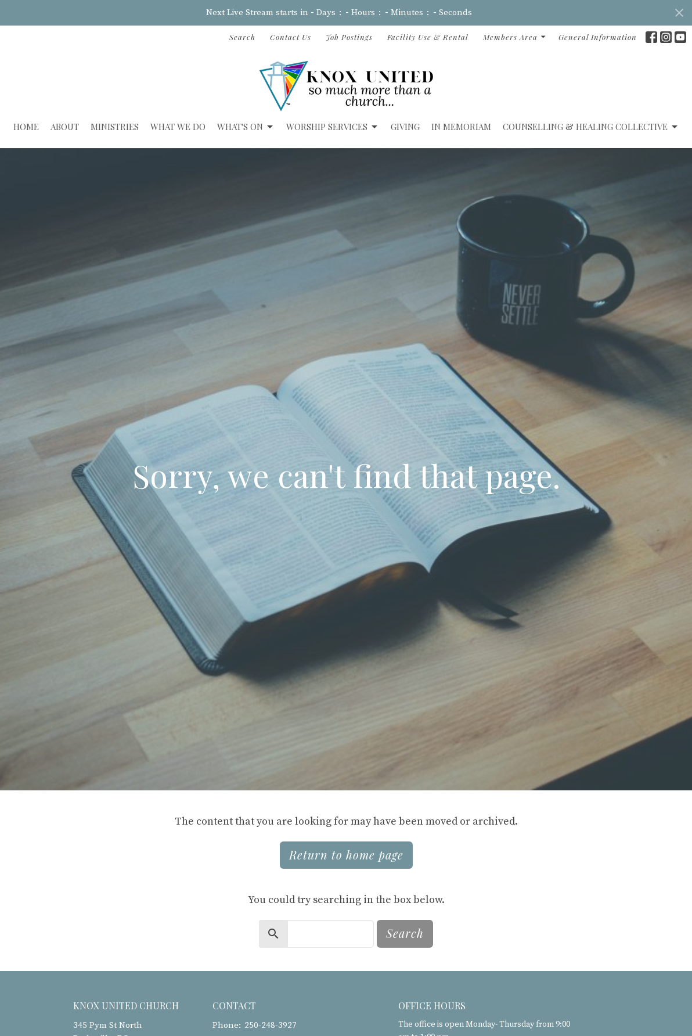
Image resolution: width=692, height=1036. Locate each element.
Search (242, 37)
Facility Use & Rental (427, 37)
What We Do (178, 126)
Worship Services (332, 127)
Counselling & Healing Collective (591, 127)
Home (26, 126)
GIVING (405, 126)
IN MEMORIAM (461, 126)
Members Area (515, 37)
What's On (246, 127)
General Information (597, 37)
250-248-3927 (270, 1025)
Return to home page (346, 854)
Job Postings (349, 37)
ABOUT (65, 126)
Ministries (115, 126)
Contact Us (290, 37)
